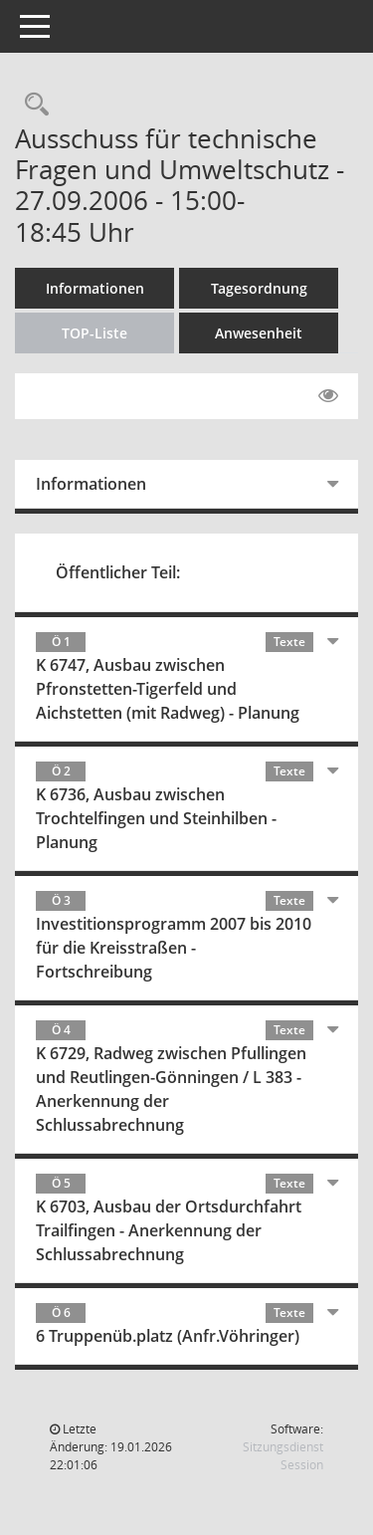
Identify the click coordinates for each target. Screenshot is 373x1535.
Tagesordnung (259, 288)
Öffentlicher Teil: (118, 572)
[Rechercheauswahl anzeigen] (32, 105)
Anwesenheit (258, 333)
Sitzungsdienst (283, 1455)
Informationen (95, 288)
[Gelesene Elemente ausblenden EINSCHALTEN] (328, 396)
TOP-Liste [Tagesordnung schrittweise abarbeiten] (94, 333)
